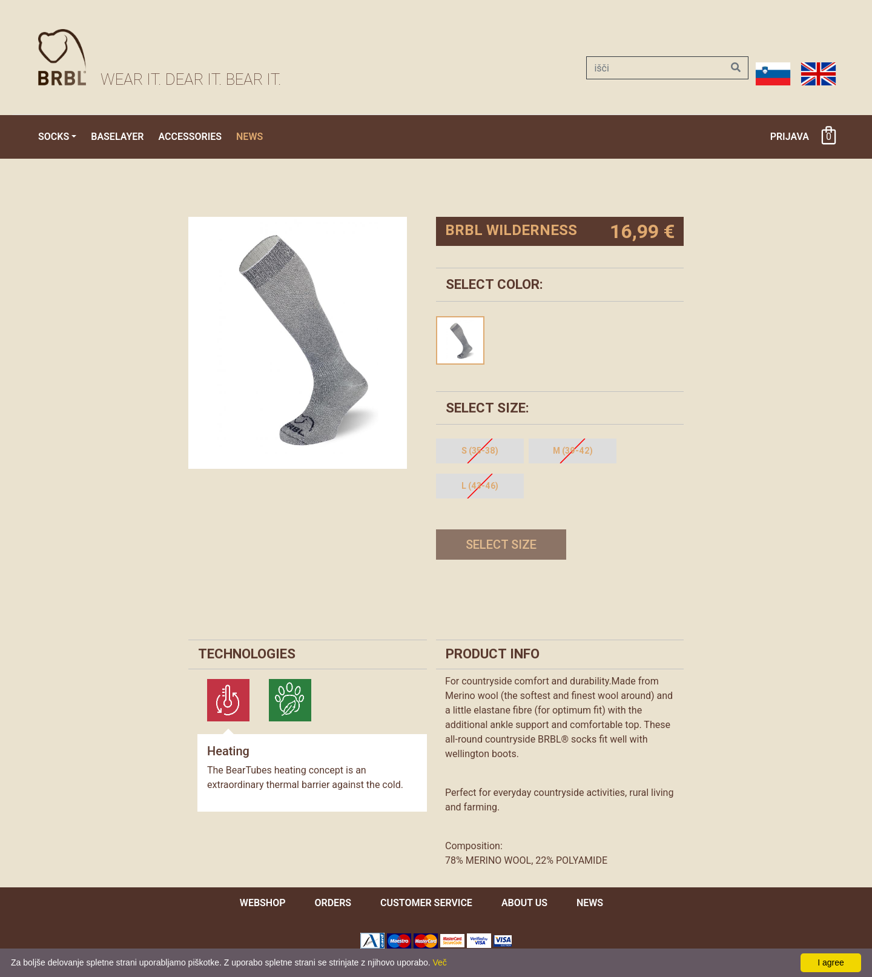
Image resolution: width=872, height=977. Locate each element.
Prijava (789, 136)
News (249, 136)
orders (332, 903)
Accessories (190, 136)
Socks (53, 136)
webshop (263, 903)
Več (440, 962)
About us (524, 903)
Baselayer (117, 136)
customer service (426, 903)
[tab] (228, 700)
